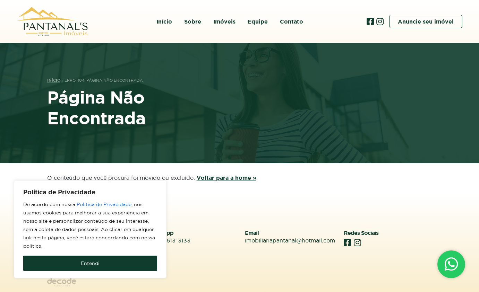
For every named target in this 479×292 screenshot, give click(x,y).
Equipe (258, 21)
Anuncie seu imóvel (426, 21)
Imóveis (224, 21)
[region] (90, 229)
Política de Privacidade (104, 204)
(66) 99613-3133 (168, 240)
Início (164, 21)
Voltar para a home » (226, 178)
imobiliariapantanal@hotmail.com (290, 240)
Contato (291, 21)
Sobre (192, 21)
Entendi (90, 263)
